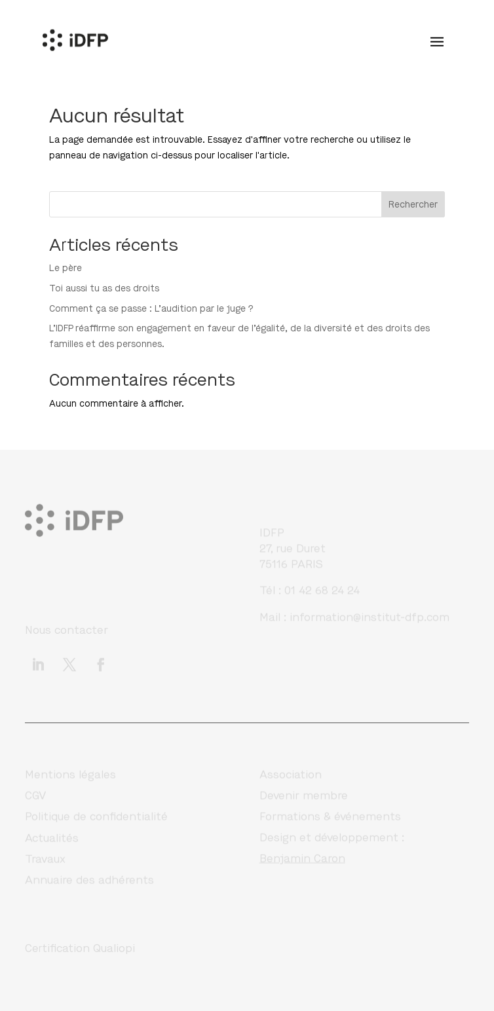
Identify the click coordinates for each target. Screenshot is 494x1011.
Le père (65, 268)
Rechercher (413, 204)
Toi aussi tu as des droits (104, 288)
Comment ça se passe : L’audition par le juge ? (151, 309)
